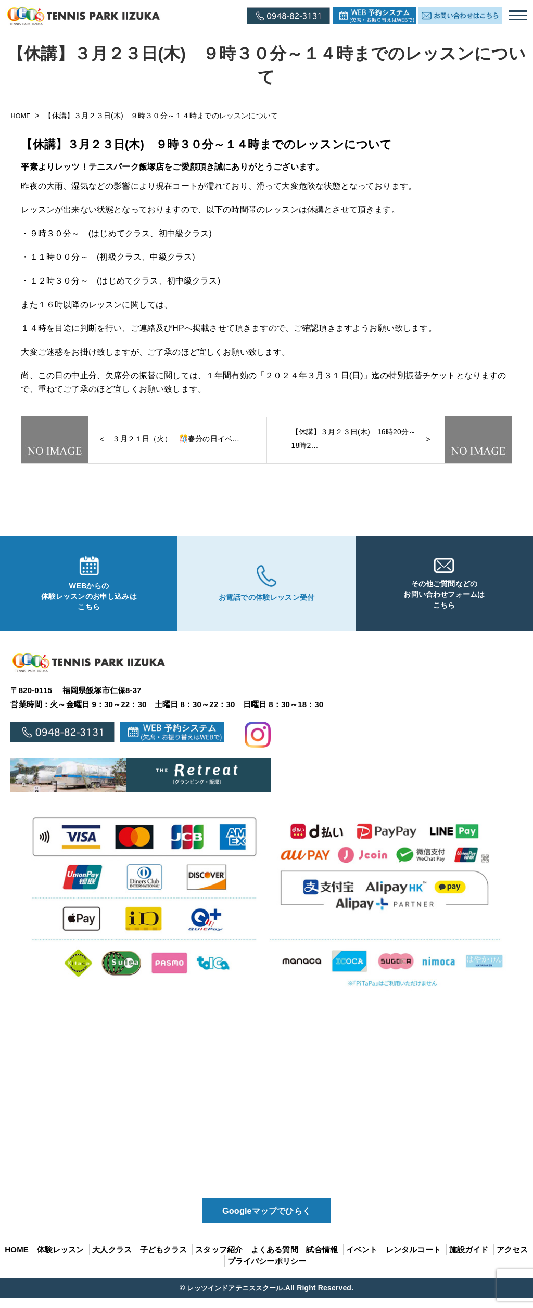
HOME (22, 115)
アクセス (512, 1258)
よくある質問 (274, 1258)
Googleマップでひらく (266, 1218)
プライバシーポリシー (267, 1270)
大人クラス (112, 1258)
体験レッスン (60, 1258)
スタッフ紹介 (219, 1258)
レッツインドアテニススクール (234, 1297)
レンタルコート (413, 1258)
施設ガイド (469, 1258)
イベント (362, 1258)
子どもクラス (163, 1258)
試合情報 (322, 1258)
